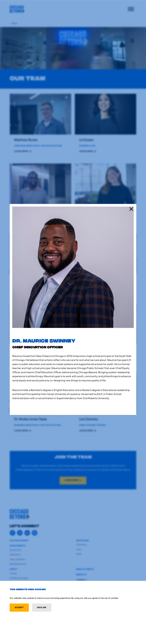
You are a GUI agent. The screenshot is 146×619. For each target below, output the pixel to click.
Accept (19, 607)
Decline (41, 607)
